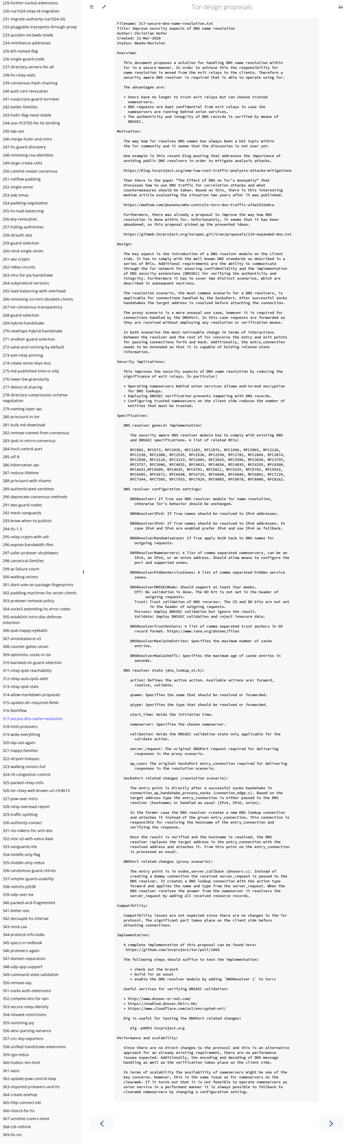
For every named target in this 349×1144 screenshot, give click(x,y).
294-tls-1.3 (12, 528)
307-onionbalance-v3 (22, 638)
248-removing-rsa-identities (28, 155)
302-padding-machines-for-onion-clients (40, 592)
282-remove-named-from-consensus (36, 432)
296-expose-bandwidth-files (28, 544)
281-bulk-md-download (24, 424)
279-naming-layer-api (22, 408)
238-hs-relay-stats (19, 75)
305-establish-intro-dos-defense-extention (33, 619)
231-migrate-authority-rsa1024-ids (34, 19)
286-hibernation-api (21, 464)
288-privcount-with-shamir (27, 480)
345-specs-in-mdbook (22, 942)
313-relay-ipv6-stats (21, 686)
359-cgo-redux (16, 1054)
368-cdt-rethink (17, 1126)
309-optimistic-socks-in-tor (27, 654)
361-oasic (11, 1070)
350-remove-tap (17, 982)
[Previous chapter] (101, 1122)
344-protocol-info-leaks (24, 934)
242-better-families (20, 106)
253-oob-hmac (16, 195)
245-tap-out (13, 131)
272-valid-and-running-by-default (33, 347)
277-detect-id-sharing (22, 387)
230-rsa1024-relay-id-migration (31, 11)
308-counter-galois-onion (26, 646)
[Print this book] (340, 7)
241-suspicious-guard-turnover (31, 99)
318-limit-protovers (20, 726)
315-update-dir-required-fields (31, 702)
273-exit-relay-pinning (23, 355)
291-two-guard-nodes (22, 504)
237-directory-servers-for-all (28, 66)
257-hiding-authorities (23, 227)
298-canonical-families (23, 560)
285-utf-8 (11, 456)
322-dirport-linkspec (21, 758)
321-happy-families (20, 750)
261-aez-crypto (16, 259)
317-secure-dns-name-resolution (33, 718)
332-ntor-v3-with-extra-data (28, 838)
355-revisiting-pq (18, 1022)
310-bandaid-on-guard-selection (32, 662)
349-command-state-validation (31, 974)
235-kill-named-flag (20, 51)
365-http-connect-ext (22, 1102)
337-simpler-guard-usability (28, 878)
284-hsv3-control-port (22, 448)
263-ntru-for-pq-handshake (28, 275)
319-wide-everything (21, 734)
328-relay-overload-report (26, 806)
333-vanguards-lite (20, 846)
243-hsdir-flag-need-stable (27, 115)
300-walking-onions (20, 576)
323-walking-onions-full (24, 766)
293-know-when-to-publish (27, 520)
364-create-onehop (20, 1094)
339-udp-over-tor (18, 894)
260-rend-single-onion (23, 250)
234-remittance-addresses (27, 42)
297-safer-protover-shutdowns (30, 552)
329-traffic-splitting (20, 814)
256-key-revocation (20, 219)
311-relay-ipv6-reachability (27, 670)
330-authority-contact (22, 822)
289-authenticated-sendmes (28, 488)
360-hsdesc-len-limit (21, 1062)
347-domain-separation (24, 958)
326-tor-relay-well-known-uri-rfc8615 (36, 790)
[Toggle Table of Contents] (91, 7)
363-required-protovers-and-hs (31, 1086)
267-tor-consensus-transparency (32, 307)
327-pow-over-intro (20, 798)
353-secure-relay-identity (26, 1006)
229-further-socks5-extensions (30, 2)
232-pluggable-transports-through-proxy (40, 26)
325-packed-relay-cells (23, 782)
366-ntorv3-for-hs (19, 1110)
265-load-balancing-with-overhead (34, 290)
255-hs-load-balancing (23, 210)
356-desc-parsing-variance (27, 1030)
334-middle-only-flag (21, 854)
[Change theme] (104, 7)
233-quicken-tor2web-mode (28, 35)
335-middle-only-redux (23, 862)
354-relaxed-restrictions (24, 1014)
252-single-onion (18, 186)
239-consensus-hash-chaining (30, 82)
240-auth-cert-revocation (25, 91)
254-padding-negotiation (25, 203)
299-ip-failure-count (21, 568)
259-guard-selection (21, 243)
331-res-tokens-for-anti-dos (28, 830)
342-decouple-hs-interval (26, 918)
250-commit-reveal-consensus (30, 171)
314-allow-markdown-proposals (31, 694)
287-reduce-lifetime (21, 472)
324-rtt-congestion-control (26, 774)
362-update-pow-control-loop (29, 1078)
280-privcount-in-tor (21, 416)
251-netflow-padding (22, 179)
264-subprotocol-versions (26, 283)
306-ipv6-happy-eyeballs (25, 630)
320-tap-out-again (19, 742)
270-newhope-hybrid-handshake (32, 331)
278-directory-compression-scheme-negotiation (36, 397)
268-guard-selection (21, 315)
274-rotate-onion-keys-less (27, 363)
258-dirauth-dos (17, 235)
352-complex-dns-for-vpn (26, 998)
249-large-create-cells (22, 163)
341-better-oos (16, 910)
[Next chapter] (331, 1122)
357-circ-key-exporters (23, 1038)
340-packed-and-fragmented (29, 902)
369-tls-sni (12, 1134)
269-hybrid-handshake (23, 323)
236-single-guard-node (23, 59)
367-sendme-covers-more (26, 1118)
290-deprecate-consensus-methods (35, 496)
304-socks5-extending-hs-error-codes (37, 608)
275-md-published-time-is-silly (31, 371)
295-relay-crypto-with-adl (26, 536)
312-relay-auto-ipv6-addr (25, 678)
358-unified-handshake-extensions (34, 1046)
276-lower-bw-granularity (26, 379)
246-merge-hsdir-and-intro (27, 139)
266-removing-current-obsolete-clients (38, 299)
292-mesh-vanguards (22, 512)
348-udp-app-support (22, 966)
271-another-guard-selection (29, 339)
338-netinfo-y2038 (19, 886)
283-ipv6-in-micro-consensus (29, 440)
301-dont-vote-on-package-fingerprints (38, 584)
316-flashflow (15, 710)
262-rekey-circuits (19, 267)
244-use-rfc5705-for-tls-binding (31, 123)
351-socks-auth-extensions (27, 990)
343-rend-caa (15, 926)
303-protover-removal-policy (28, 600)
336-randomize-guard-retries (29, 870)
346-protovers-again (21, 950)
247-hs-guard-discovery (24, 146)
